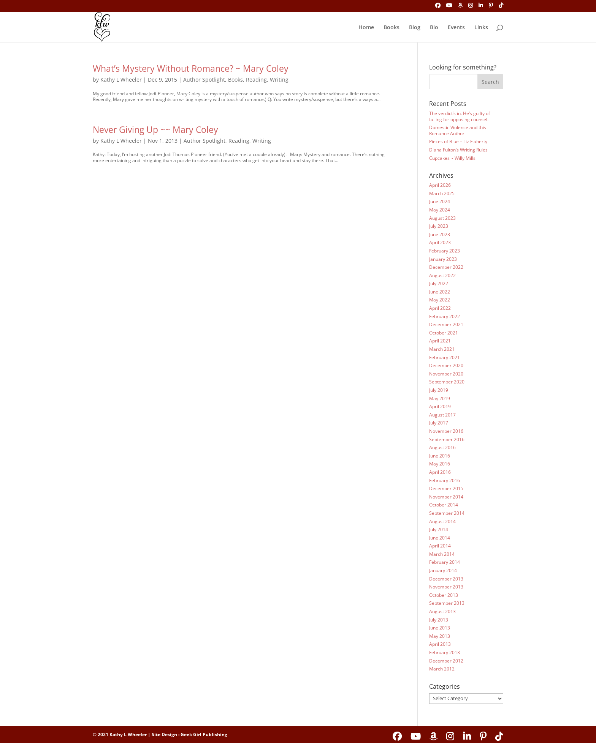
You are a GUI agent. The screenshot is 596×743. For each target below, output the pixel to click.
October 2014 (443, 505)
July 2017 (438, 423)
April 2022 (440, 308)
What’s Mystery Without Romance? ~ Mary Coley (190, 68)
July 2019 (438, 390)
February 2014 (444, 562)
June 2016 (439, 456)
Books (391, 28)
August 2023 (442, 218)
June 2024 (439, 201)
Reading (256, 79)
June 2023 (439, 234)
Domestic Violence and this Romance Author (457, 130)
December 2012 (446, 661)
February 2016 (444, 480)
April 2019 (440, 406)
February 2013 (444, 652)
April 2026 (440, 185)
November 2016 (446, 431)
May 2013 (439, 636)
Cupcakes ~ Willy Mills (452, 158)
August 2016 (442, 447)
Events (456, 28)
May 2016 (439, 464)
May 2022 (439, 300)
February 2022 (444, 316)
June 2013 (439, 628)
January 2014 (443, 570)
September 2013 (446, 603)
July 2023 (438, 226)
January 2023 (443, 259)
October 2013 (443, 595)
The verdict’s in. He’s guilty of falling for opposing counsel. (459, 116)
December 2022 (446, 267)
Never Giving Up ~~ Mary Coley (155, 129)
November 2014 (446, 497)
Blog (414, 28)
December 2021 (446, 324)
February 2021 (444, 357)
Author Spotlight (204, 79)
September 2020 (446, 382)
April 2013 (440, 644)
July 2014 (438, 529)
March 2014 (442, 554)
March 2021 (442, 349)
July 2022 (438, 283)
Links (481, 28)
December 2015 (446, 488)
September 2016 (446, 439)
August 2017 (442, 415)
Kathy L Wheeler (121, 79)
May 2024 (439, 210)
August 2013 (442, 611)
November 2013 (446, 587)
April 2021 (440, 341)
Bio (434, 28)
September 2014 (446, 513)
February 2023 (444, 251)
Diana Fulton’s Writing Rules (458, 150)
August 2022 (442, 275)
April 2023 (440, 242)
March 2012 (442, 669)
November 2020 (446, 374)
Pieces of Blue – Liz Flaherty (458, 141)
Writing (279, 79)
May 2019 (439, 398)
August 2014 (442, 521)
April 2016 (440, 472)
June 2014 (439, 538)
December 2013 (446, 579)
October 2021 (443, 333)
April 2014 (440, 546)
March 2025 (442, 193)
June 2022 (439, 292)
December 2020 (446, 365)
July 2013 (438, 620)
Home (366, 28)
